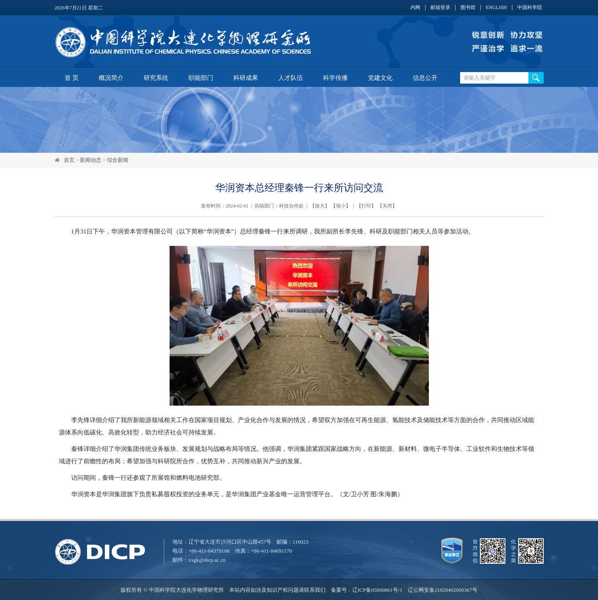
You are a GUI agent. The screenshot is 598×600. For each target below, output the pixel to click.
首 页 (72, 78)
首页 (69, 160)
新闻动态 (90, 160)
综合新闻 (117, 160)
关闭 (387, 206)
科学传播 (335, 78)
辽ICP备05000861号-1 (377, 590)
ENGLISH (496, 7)
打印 (366, 206)
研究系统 (156, 78)
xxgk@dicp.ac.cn (207, 560)
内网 (415, 7)
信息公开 (425, 78)
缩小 (341, 206)
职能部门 (200, 78)
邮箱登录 (440, 7)
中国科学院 (529, 7)
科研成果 (245, 78)
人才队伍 (290, 78)
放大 (320, 206)
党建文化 (380, 78)
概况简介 (111, 78)
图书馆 (468, 7)
